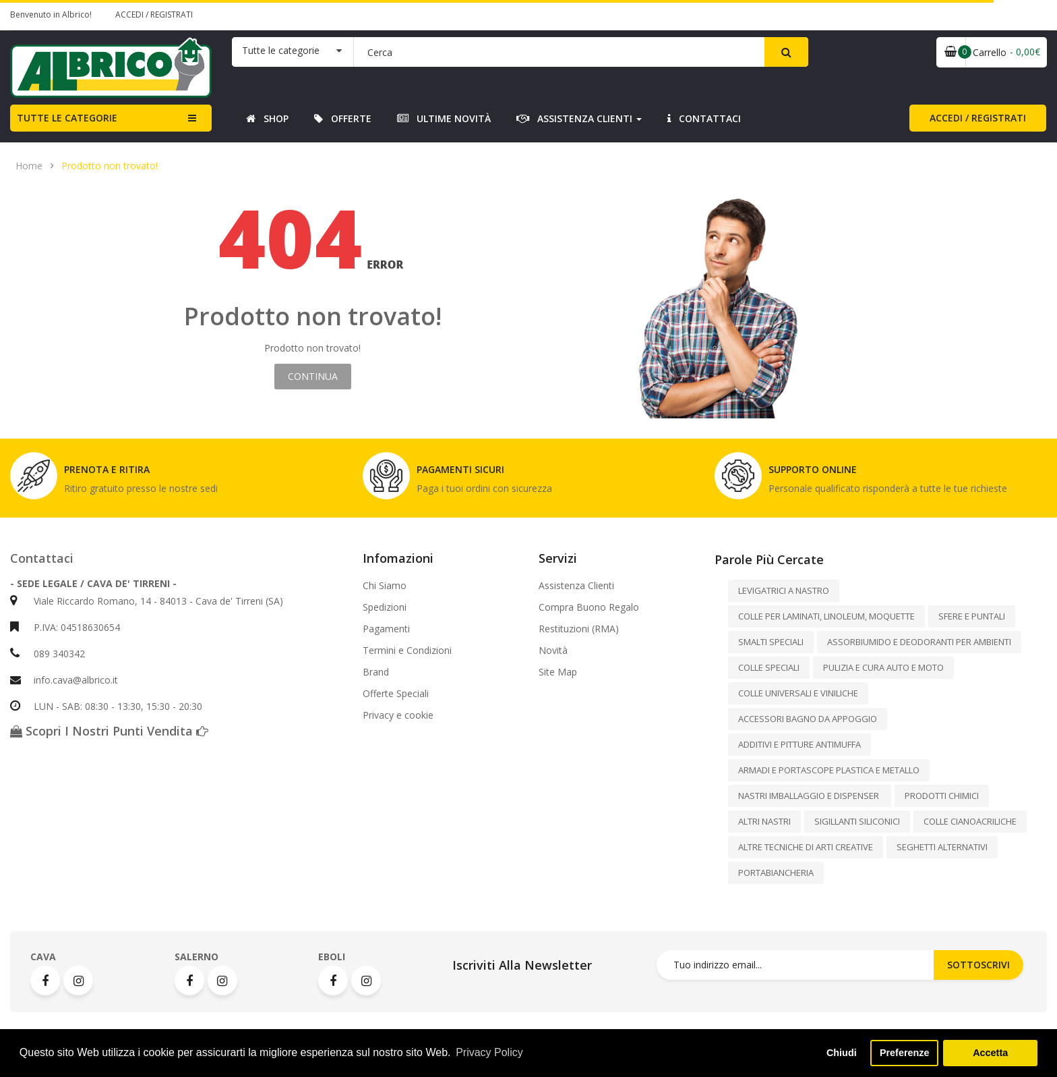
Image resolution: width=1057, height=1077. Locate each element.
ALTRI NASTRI (764, 821)
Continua (313, 376)
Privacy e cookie (398, 715)
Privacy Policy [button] (489, 1052)
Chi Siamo (384, 585)
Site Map (558, 672)
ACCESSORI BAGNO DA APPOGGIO (807, 719)
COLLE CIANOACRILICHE (970, 821)
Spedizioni (384, 607)
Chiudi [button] (841, 1052)
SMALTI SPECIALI (771, 642)
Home (29, 166)
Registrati (171, 14)
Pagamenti (386, 629)
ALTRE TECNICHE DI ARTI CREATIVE (805, 847)
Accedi (130, 14)
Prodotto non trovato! (109, 166)
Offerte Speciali (396, 693)
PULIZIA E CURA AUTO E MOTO (883, 667)
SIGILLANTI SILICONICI (857, 821)
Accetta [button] (990, 1052)
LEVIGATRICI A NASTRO (783, 590)
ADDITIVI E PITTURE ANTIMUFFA (799, 744)
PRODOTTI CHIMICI (942, 796)
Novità (553, 650)
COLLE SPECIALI (768, 667)
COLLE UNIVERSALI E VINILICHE (798, 693)
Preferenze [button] (905, 1052)
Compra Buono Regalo (589, 607)
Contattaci (41, 558)
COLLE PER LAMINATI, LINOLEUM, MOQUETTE (826, 616)
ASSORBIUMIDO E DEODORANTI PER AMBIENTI (919, 642)
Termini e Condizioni (407, 650)
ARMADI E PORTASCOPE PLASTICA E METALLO (828, 770)
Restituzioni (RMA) (579, 629)
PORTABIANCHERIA (776, 872)
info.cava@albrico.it (76, 679)
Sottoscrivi (978, 964)
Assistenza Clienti (576, 585)
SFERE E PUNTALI (971, 616)
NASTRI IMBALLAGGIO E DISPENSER (809, 796)
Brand (376, 672)
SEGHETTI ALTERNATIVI (942, 847)
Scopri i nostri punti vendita (109, 731)
